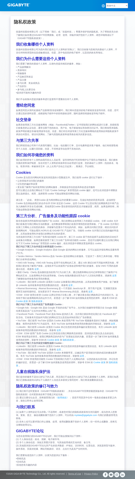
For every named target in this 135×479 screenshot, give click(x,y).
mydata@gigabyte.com (86, 415)
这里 (36, 269)
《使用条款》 (62, 397)
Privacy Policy (91, 474)
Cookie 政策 (22, 301)
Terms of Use (74, 474)
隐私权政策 (37, 301)
